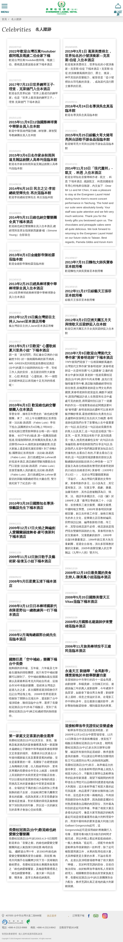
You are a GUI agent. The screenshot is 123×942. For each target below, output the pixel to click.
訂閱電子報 (78, 915)
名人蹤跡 (16, 19)
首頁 (4, 19)
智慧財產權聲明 (9, 934)
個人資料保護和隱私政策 (30, 934)
